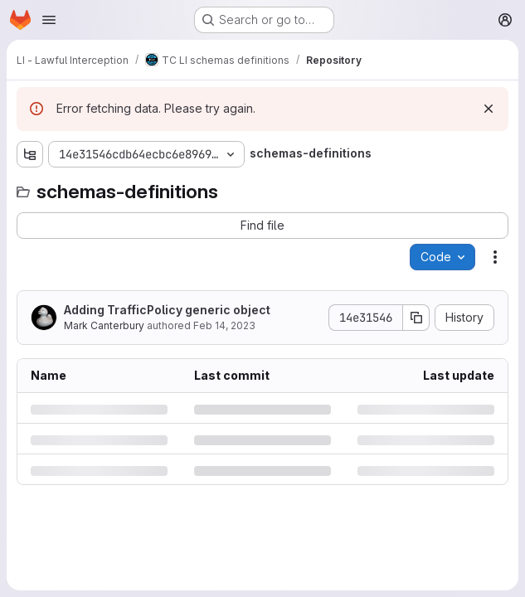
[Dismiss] (488, 109)
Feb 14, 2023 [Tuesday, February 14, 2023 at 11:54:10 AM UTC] (224, 325)
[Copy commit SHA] (416, 317)
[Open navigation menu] (49, 20)
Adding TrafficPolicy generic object (167, 310)
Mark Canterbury (104, 325)
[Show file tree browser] (30, 154)
